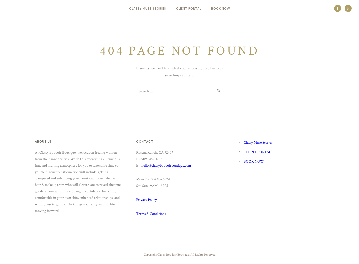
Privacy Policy (146, 199)
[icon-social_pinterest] (348, 8)
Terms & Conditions (151, 213)
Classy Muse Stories (147, 8)
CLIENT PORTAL (188, 8)
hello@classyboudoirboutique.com (166, 165)
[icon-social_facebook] (339, 8)
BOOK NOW (220, 8)
